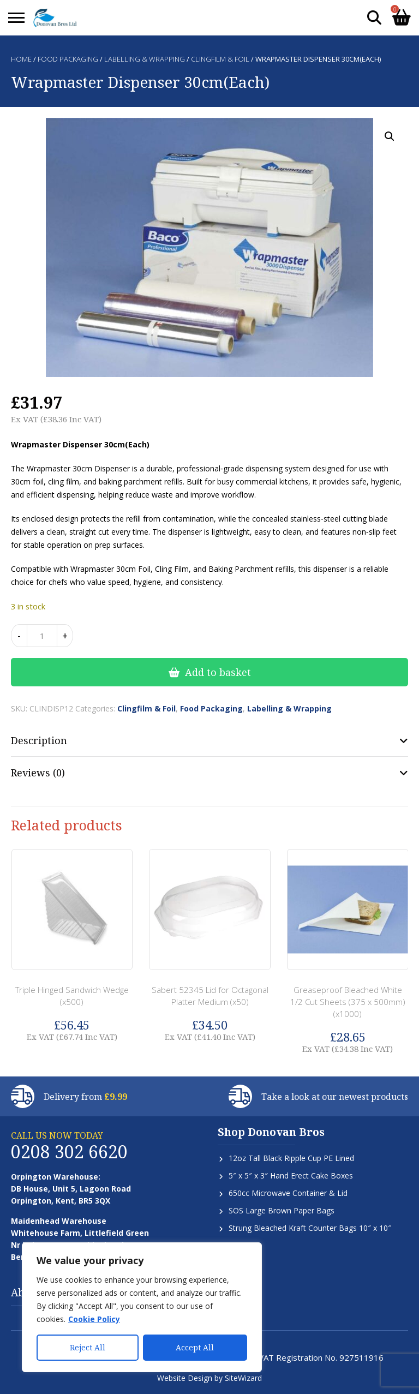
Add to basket (218, 672)
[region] (142, 1307)
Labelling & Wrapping (144, 59)
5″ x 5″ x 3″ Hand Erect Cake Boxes (291, 1175)
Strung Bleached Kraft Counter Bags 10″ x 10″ (310, 1228)
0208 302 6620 (69, 1151)
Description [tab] (39, 740)
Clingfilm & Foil (220, 59)
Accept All (195, 1347)
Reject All (87, 1347)
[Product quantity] (42, 635)
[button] (389, 136)
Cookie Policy (94, 1319)
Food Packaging (68, 59)
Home (21, 59)
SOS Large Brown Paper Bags (281, 1210)
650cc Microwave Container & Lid (288, 1193)
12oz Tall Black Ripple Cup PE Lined (291, 1158)
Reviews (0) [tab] (38, 772)
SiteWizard (243, 1378)
